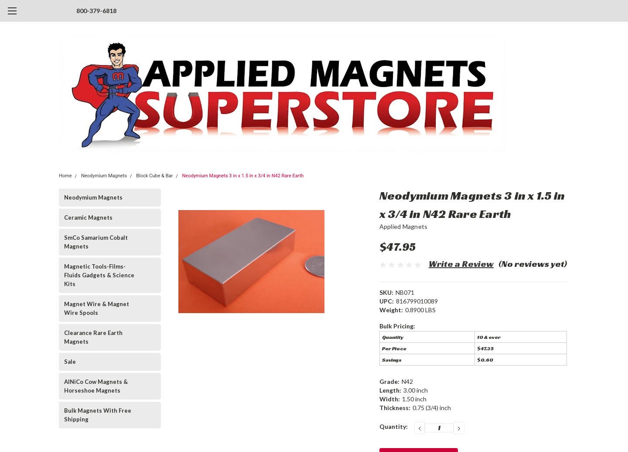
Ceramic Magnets (88, 217)
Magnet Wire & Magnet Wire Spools (96, 308)
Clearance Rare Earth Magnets (93, 337)
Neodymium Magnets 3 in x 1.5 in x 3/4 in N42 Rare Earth (243, 176)
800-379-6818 (96, 10)
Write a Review (461, 263)
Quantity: (393, 426)
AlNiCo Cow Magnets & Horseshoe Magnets (96, 386)
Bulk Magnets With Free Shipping (97, 415)
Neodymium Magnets (104, 176)
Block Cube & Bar (154, 176)
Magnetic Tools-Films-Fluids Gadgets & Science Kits (99, 275)
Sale (70, 361)
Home (65, 176)
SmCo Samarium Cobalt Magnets (96, 242)
